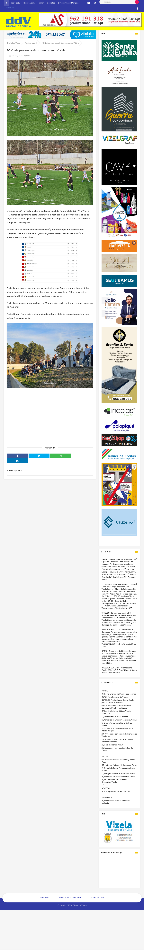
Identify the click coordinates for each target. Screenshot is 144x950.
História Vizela (29, 3)
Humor (41, 3)
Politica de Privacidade (70, 897)
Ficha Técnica (97, 897)
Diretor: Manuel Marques (68, 3)
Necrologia (15, 3)
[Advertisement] (50, 422)
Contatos (51, 3)
